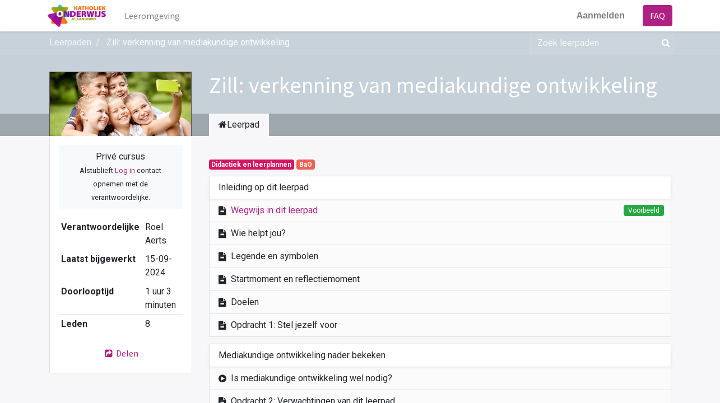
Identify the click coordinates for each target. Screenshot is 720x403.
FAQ (656, 15)
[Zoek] (663, 42)
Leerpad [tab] (239, 124)
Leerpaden (70, 42)
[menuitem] (153, 15)
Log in (125, 170)
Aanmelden (599, 15)
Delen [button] (120, 353)
